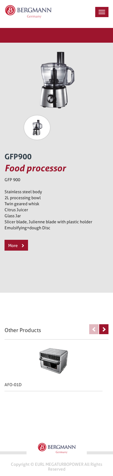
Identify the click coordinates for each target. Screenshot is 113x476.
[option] (37, 127)
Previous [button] (94, 329)
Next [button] (103, 329)
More (16, 245)
